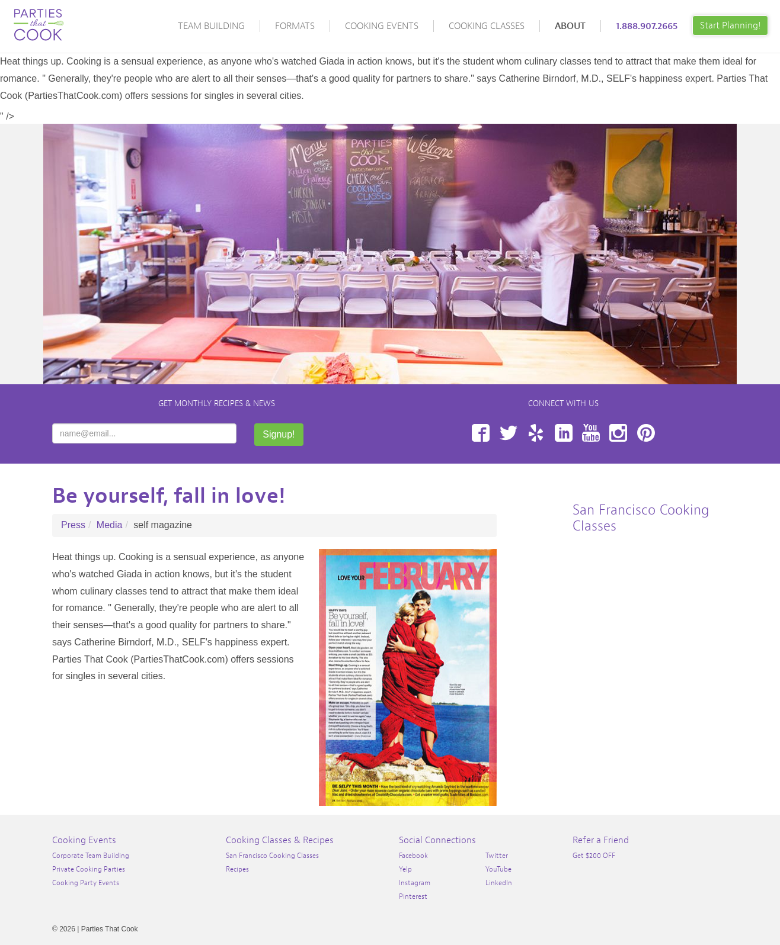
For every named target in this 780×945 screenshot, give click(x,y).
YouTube (590, 432)
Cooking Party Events (85, 883)
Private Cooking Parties (88, 869)
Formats (295, 26)
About (570, 26)
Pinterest (646, 432)
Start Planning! (730, 25)
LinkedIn (563, 432)
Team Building (211, 26)
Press (73, 525)
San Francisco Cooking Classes (272, 855)
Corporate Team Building (90, 855)
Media (110, 525)
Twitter (508, 432)
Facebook (480, 432)
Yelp (535, 432)
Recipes (237, 869)
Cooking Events (381, 26)
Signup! (279, 434)
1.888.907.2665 (646, 26)
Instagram (618, 432)
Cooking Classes (487, 26)
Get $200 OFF (594, 855)
